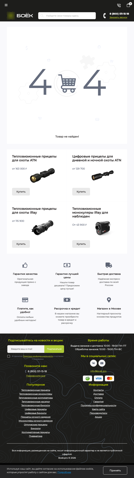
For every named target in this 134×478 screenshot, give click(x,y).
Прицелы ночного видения (35, 417)
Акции (98, 417)
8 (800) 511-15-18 (119, 13)
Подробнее (64, 472)
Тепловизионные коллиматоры (36, 397)
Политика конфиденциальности (38, 356)
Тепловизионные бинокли (35, 405)
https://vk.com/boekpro (93, 363)
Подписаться (54, 349)
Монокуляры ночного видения (36, 420)
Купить (20, 191)
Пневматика (35, 436)
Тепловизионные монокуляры (35, 394)
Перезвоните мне (35, 375)
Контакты (98, 390)
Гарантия (98, 401)
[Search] (42, 15)
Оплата (98, 397)
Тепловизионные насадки (36, 401)
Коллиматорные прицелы (36, 432)
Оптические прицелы (35, 424)
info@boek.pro (98, 371)
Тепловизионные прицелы (35, 390)
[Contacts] (119, 5)
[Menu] (6, 5)
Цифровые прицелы (36, 409)
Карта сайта (98, 409)
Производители (98, 413)
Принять (115, 470)
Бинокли (35, 428)
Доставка (98, 394)
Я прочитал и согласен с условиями (38, 357)
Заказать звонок (118, 17)
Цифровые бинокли (35, 413)
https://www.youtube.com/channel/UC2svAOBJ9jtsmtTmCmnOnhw (101, 363)
